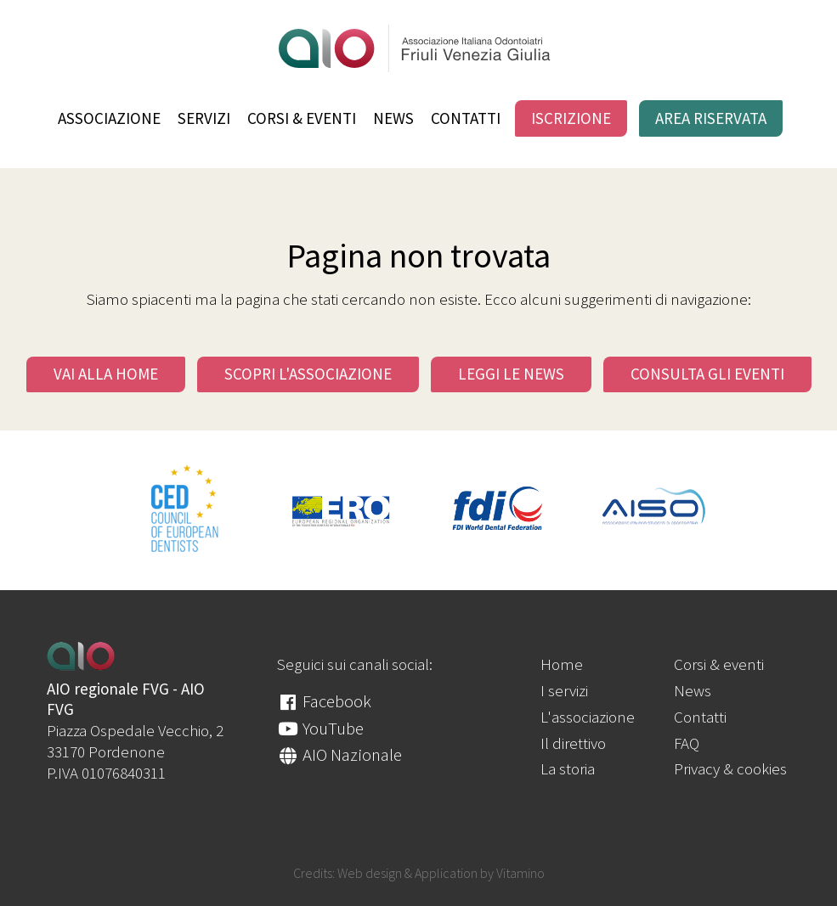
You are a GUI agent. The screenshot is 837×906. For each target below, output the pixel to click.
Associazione (109, 118)
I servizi (564, 690)
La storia (567, 768)
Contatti (466, 118)
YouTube (320, 728)
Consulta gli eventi (707, 373)
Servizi (204, 118)
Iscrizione (571, 118)
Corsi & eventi (301, 118)
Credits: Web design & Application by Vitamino (419, 873)
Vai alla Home (106, 373)
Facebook (324, 700)
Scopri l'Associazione (308, 373)
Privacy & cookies (730, 768)
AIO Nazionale (339, 754)
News (393, 118)
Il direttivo (573, 743)
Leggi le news (511, 373)
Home (561, 664)
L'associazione (587, 716)
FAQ (686, 743)
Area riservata (710, 118)
